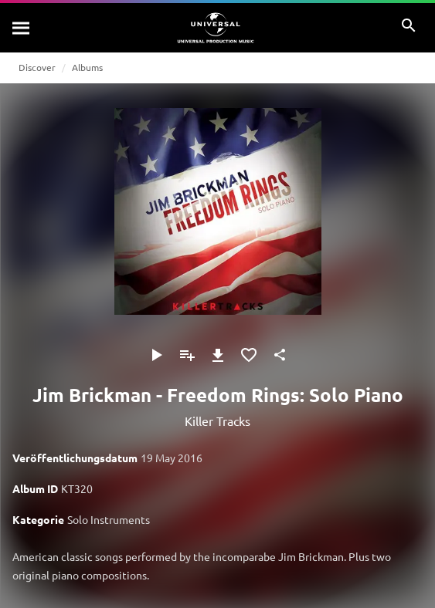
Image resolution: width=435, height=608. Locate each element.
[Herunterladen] (218, 355)
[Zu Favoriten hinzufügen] (249, 355)
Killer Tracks (217, 420)
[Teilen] (279, 355)
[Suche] (21, 27)
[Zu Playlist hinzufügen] (187, 355)
